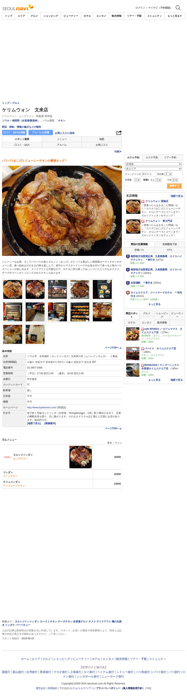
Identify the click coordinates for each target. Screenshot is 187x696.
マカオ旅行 (61, 672)
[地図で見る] (34, 423)
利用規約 (52, 688)
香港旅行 (45, 672)
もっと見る (154, 304)
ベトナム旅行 (105, 672)
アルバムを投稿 (40, 132)
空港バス (139, 250)
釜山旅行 (18, 672)
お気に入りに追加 (64, 133)
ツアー (89, 688)
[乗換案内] (50, 423)
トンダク (10, 625)
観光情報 (116, 15)
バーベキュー (23, 625)
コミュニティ (154, 15)
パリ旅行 (174, 672)
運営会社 (41, 688)
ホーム (25, 658)
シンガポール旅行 (88, 676)
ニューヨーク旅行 (112, 676)
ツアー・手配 (134, 15)
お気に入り (102, 144)
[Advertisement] (94, 31)
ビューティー (70, 15)
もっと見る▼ (174, 15)
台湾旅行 (32, 672)
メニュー (62, 139)
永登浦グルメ (80, 621)
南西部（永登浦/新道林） (26, 120)
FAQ (148, 688)
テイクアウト (103, 621)
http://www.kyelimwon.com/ (41, 407)
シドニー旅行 (124, 672)
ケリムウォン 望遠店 (154, 201)
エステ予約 (152, 157)
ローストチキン (48, 621)
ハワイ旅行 (159, 672)
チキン (61, 120)
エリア (21, 15)
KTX (169, 250)
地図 (101, 139)
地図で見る (177, 196)
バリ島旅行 (143, 672)
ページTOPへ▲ (113, 347)
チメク (92, 621)
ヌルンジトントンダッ (27, 621)
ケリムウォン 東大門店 (156, 221)
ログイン (140, 7)
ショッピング (50, 15)
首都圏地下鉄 (169, 244)
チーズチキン (65, 621)
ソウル (5, 120)
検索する (174, 185)
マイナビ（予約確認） (160, 7)
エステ (81, 688)
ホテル (87, 15)
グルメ (34, 15)
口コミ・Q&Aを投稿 (14, 132)
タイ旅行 (89, 672)
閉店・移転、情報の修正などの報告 (21, 126)
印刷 (118, 151)
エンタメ (101, 15)
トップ (8, 15)
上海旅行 (75, 672)
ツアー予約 (170, 157)
